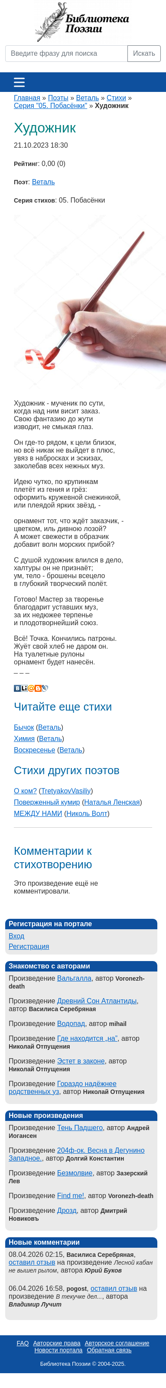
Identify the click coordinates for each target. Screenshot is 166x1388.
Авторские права (56, 1343)
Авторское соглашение (117, 1343)
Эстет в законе (81, 1061)
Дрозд (67, 1210)
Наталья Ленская (112, 802)
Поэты (58, 98)
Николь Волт (86, 813)
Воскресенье (34, 750)
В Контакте (17, 688)
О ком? (25, 791)
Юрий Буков (103, 1270)
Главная (27, 98)
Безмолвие (75, 1173)
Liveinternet (24, 688)
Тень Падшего (80, 1127)
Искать (144, 53)
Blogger (38, 688)
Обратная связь (109, 1350)
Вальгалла (74, 978)
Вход (16, 936)
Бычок (24, 727)
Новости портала (58, 1350)
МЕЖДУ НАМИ (38, 813)
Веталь (87, 98)
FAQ (22, 1343)
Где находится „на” (87, 1038)
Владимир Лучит (35, 1304)
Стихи (116, 98)
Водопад (71, 1023)
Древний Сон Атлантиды (97, 1001)
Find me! (70, 1195)
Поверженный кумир (47, 802)
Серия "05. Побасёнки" (50, 105)
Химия (24, 738)
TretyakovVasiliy (66, 791)
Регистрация (29, 946)
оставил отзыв (32, 1262)
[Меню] (19, 82)
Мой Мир (31, 688)
